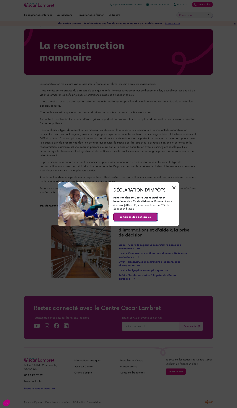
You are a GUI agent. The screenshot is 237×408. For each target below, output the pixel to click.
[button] (6, 402)
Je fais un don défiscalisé (135, 217)
